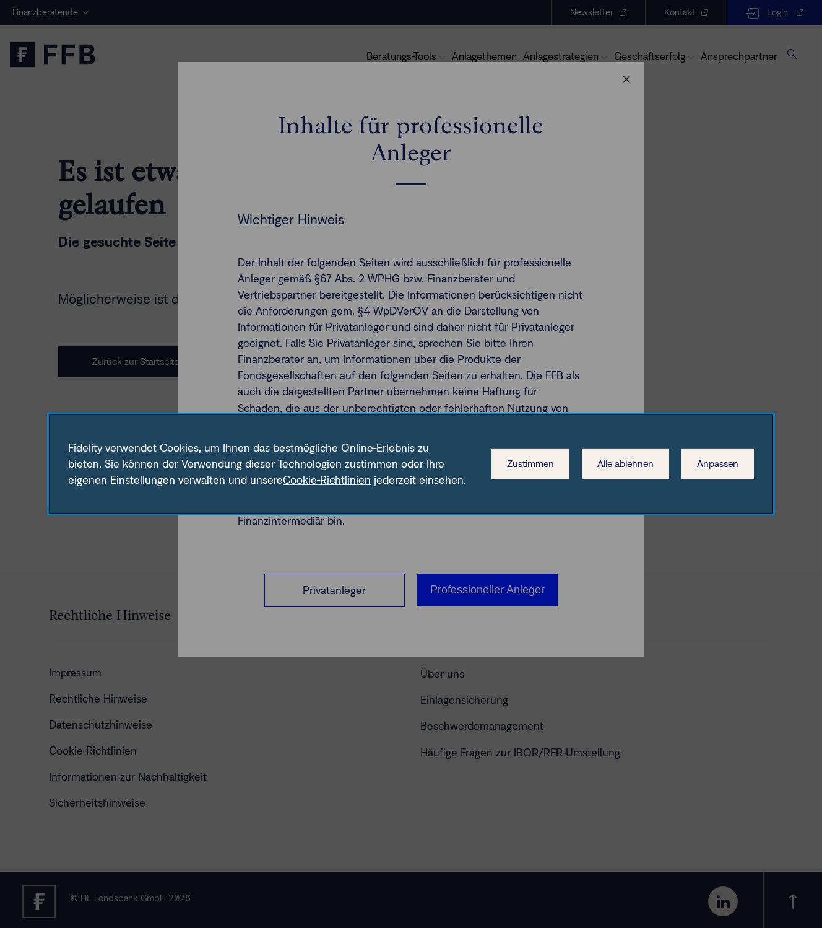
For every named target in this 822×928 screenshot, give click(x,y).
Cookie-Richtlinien (327, 480)
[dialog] (411, 464)
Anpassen (717, 464)
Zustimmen (530, 464)
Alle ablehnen (625, 464)
